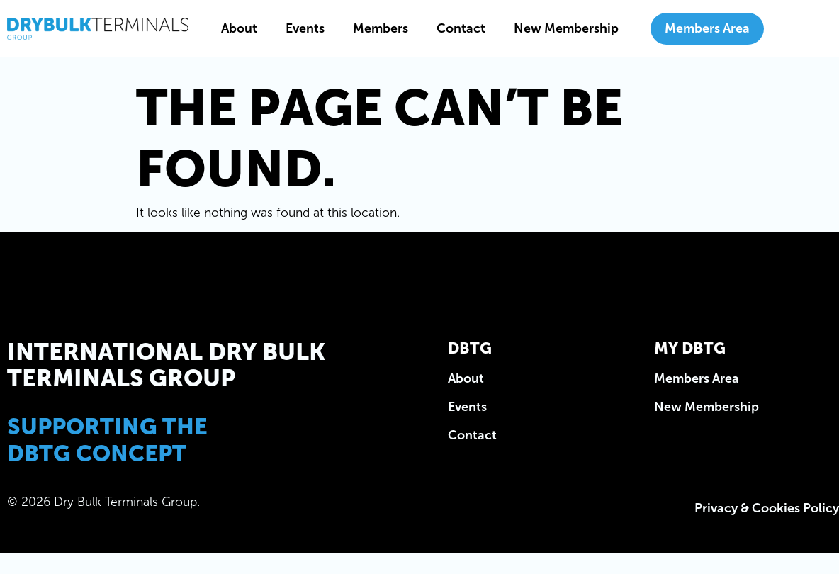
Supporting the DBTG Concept (107, 440)
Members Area (707, 28)
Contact (461, 28)
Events (305, 28)
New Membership (566, 28)
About (239, 28)
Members (380, 28)
